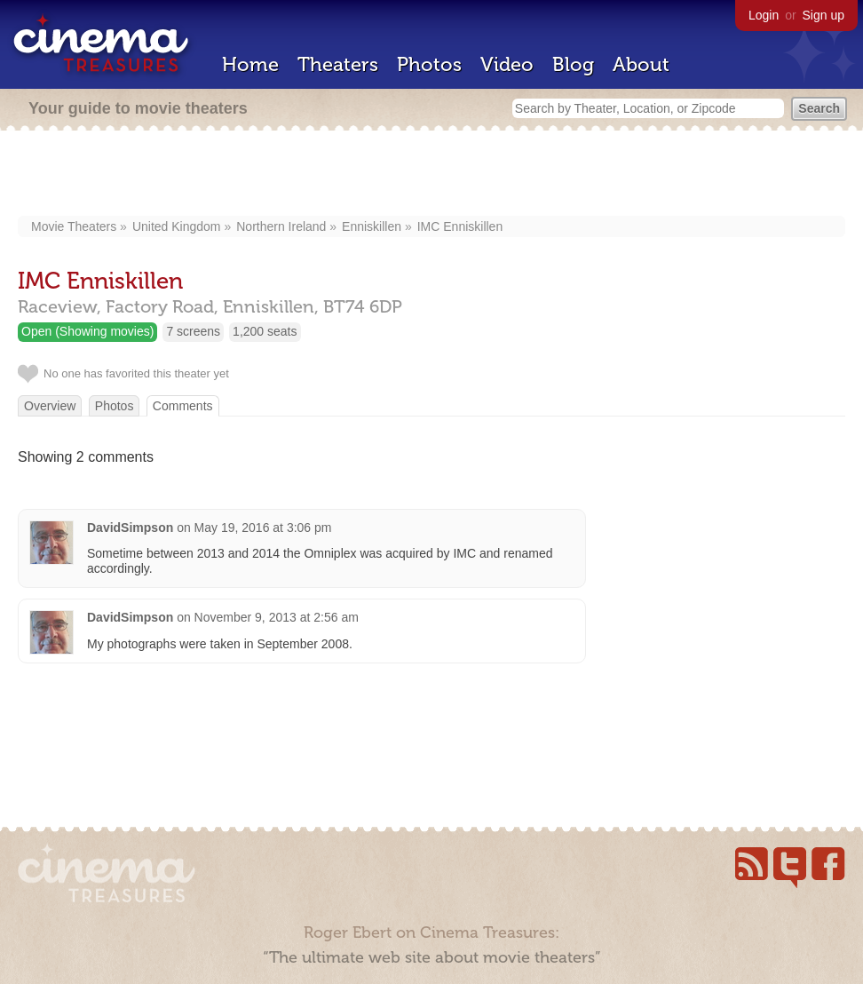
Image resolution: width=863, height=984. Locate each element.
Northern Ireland (281, 226)
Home (250, 64)
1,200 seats (265, 331)
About (641, 64)
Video (507, 64)
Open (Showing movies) (87, 331)
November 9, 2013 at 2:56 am (276, 617)
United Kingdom (176, 226)
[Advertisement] (432, 175)
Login (763, 15)
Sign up (823, 15)
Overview (49, 406)
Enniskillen (371, 226)
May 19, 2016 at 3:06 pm (263, 527)
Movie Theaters (73, 226)
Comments (183, 406)
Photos (429, 64)
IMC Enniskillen (460, 226)
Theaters (337, 64)
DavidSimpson (130, 527)
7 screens (193, 331)
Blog (573, 64)
